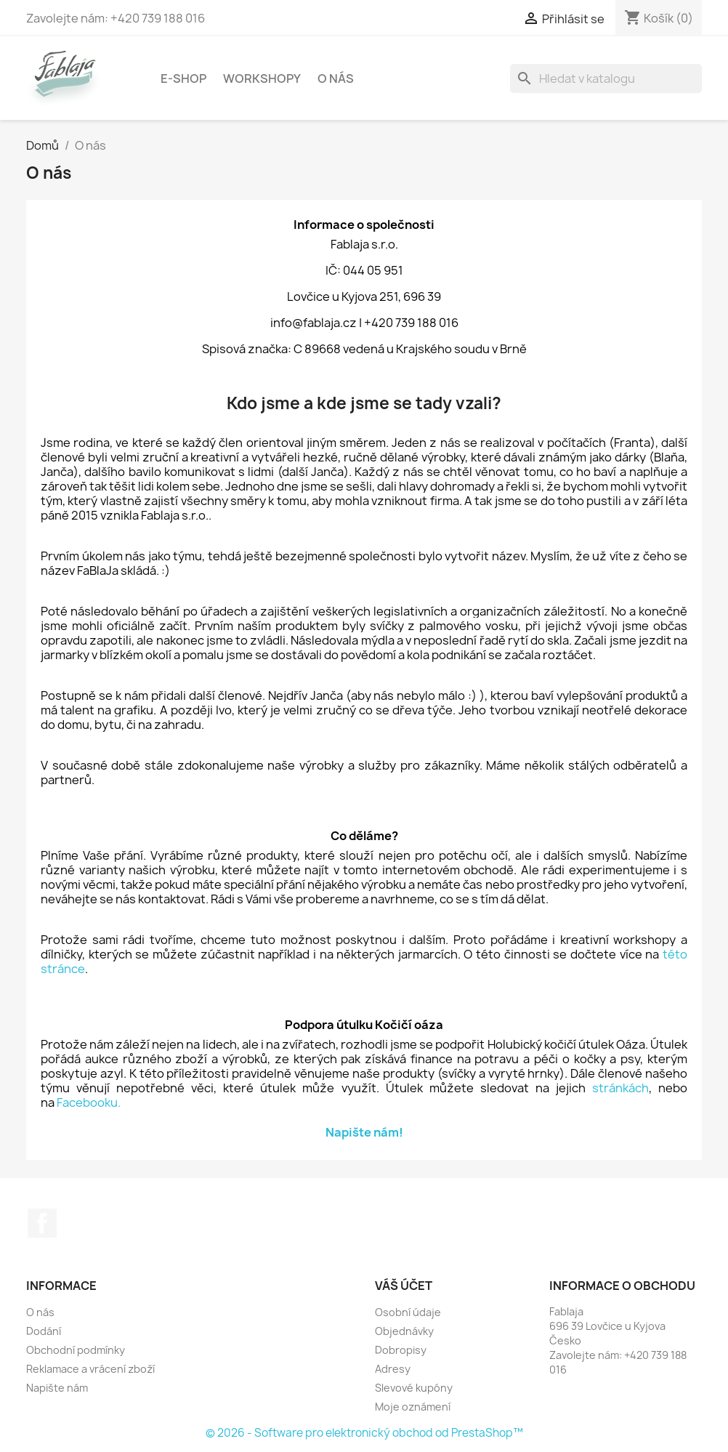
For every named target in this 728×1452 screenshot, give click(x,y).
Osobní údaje (408, 1312)
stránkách (620, 1088)
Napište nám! (364, 1132)
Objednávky (404, 1331)
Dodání (43, 1331)
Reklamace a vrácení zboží (90, 1369)
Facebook (42, 1223)
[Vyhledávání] (606, 78)
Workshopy (262, 78)
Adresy (392, 1369)
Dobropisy (400, 1350)
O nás (336, 78)
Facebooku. (89, 1102)
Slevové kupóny (414, 1388)
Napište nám (57, 1388)
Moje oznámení (412, 1406)
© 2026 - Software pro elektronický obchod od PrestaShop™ (364, 1432)
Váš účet (403, 1286)
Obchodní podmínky (75, 1350)
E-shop (183, 78)
